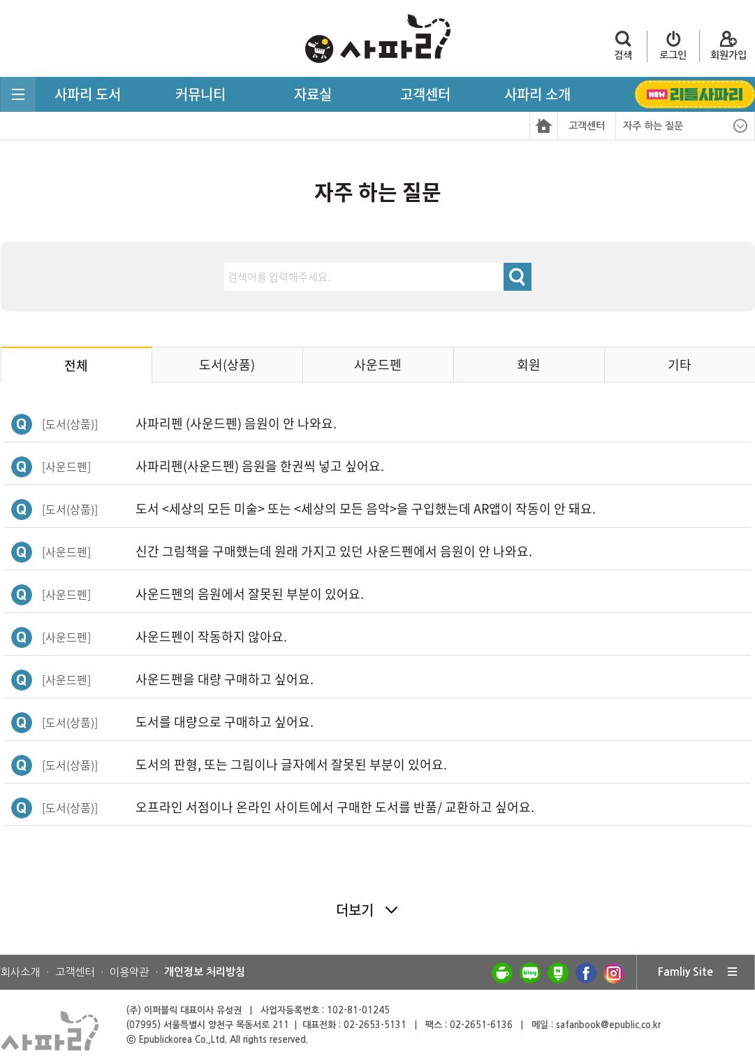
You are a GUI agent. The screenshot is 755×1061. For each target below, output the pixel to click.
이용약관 (129, 972)
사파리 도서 (87, 94)
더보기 (355, 910)
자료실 (313, 94)
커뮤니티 (200, 94)
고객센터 (425, 94)
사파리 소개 (537, 94)
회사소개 (20, 972)
